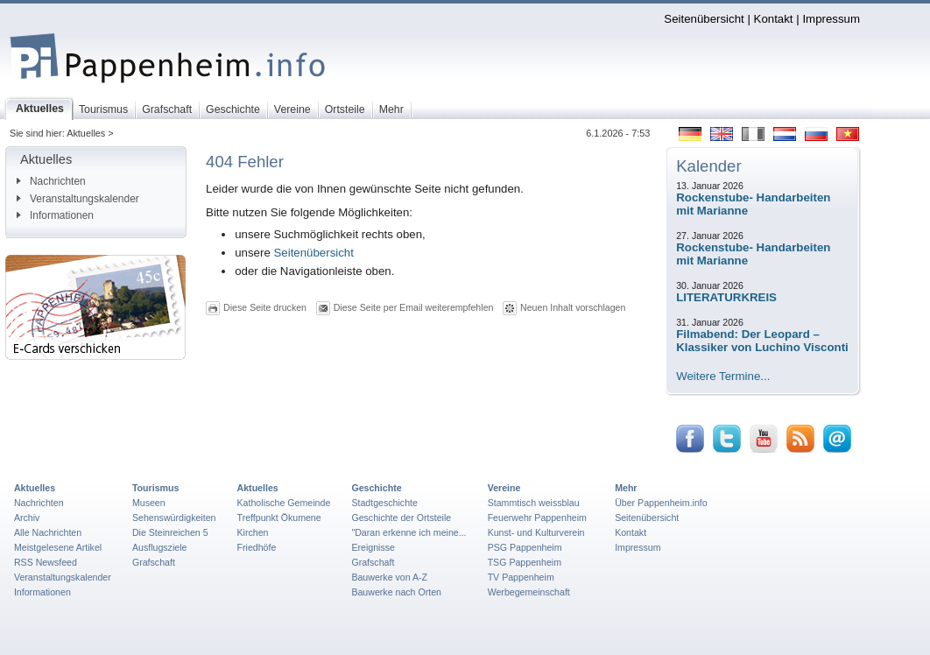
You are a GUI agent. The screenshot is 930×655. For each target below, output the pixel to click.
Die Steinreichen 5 (170, 532)
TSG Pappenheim (524, 562)
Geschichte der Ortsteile (401, 517)
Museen (149, 502)
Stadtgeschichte (384, 502)
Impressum (831, 18)
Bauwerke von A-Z (389, 577)
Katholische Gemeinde (284, 502)
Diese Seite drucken (264, 307)
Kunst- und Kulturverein (536, 532)
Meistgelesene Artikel (58, 547)
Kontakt (773, 18)
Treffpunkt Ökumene (279, 517)
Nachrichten (51, 181)
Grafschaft (153, 562)
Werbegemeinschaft (529, 592)
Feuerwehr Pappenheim (537, 517)
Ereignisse (373, 547)
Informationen (55, 215)
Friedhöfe (257, 547)
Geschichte (376, 487)
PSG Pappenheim (525, 547)
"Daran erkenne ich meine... (408, 532)
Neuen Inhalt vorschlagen (572, 307)
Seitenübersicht (703, 18)
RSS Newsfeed (45, 562)
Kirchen (253, 532)
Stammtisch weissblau (534, 502)
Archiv (26, 517)
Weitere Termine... (723, 376)
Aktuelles (34, 487)
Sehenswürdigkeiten (174, 517)
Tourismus (155, 487)
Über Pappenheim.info (661, 502)
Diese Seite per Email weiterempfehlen (414, 307)
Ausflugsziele (159, 547)
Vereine (504, 487)
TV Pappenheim (521, 577)
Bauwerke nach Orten (396, 592)
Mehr (626, 487)
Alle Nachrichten (47, 532)
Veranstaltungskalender (78, 199)
